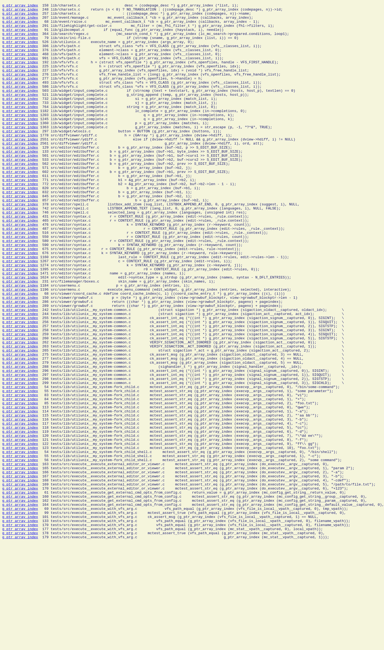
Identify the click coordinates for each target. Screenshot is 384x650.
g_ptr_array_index (20, 6)
